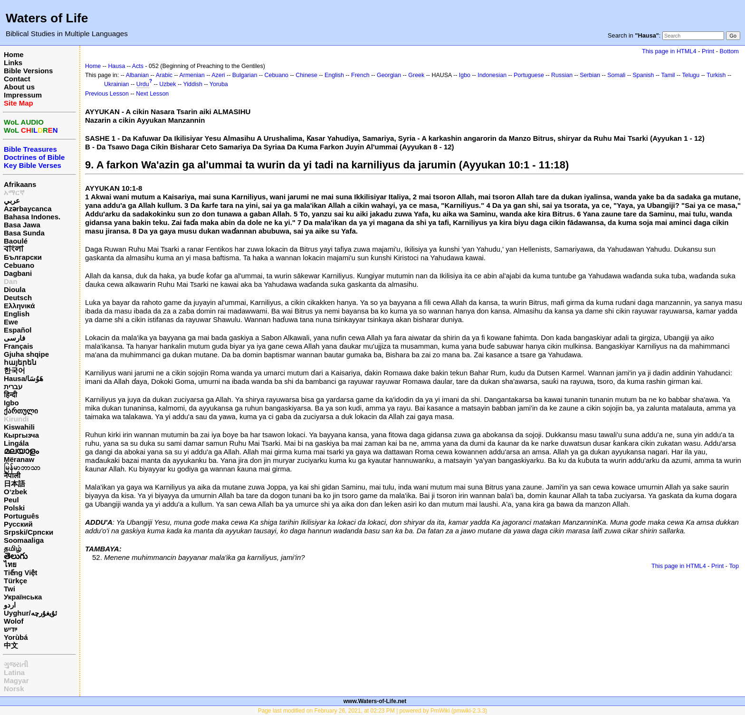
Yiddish (192, 84)
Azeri (218, 75)
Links (13, 63)
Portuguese (529, 75)
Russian (562, 75)
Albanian (137, 75)
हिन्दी (10, 395)
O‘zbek (15, 492)
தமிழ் (12, 548)
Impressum (23, 95)
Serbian (590, 75)
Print (708, 51)
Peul (11, 500)
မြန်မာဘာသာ (22, 467)
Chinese (306, 75)
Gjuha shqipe (26, 354)
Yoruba (219, 84)
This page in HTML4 (669, 51)
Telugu (691, 75)
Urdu (142, 84)
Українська (23, 597)
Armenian (191, 75)
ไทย (10, 564)
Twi (9, 589)
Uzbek (167, 84)
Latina (14, 672)
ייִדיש (10, 629)
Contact (17, 79)
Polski (14, 508)
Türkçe (15, 581)
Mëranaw (19, 459)
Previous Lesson (107, 93)
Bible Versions (28, 71)
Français (18, 346)
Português (21, 516)
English (16, 314)
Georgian (389, 75)
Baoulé (16, 241)
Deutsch (18, 298)
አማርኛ (14, 192)
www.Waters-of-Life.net (375, 701)
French (360, 75)
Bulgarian (245, 75)
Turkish (716, 75)
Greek (416, 75)
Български (23, 257)
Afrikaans (20, 184)
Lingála (16, 443)
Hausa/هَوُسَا (23, 378)
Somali (616, 75)
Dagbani (18, 273)
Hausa (116, 66)
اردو (10, 605)
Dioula (15, 289)
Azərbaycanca (28, 209)
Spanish (643, 75)
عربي (12, 200)
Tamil (668, 75)
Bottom (729, 51)
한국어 (14, 370)
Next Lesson (152, 93)
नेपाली (12, 475)
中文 (11, 645)
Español (17, 330)
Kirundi (16, 419)
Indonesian (492, 75)
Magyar (16, 680)
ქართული (21, 411)
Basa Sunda (24, 233)
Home (14, 54)
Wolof (13, 621)
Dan (10, 281)
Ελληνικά (19, 306)
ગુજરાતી (16, 664)
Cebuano (19, 265)
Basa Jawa (22, 225)
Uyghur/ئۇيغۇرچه (30, 613)
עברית (13, 386)
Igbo (11, 403)
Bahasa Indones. (32, 217)
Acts (137, 66)
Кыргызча (21, 435)
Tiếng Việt (20, 572)
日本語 (14, 484)
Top (734, 565)
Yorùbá (16, 637)
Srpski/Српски (28, 532)
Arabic (164, 75)
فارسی (14, 338)
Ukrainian (116, 84)
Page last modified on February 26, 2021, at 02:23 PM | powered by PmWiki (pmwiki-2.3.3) (372, 710)
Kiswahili (19, 427)
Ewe (11, 322)
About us (19, 87)
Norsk (14, 689)
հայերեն (20, 362)
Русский (18, 524)
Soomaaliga (24, 540)
